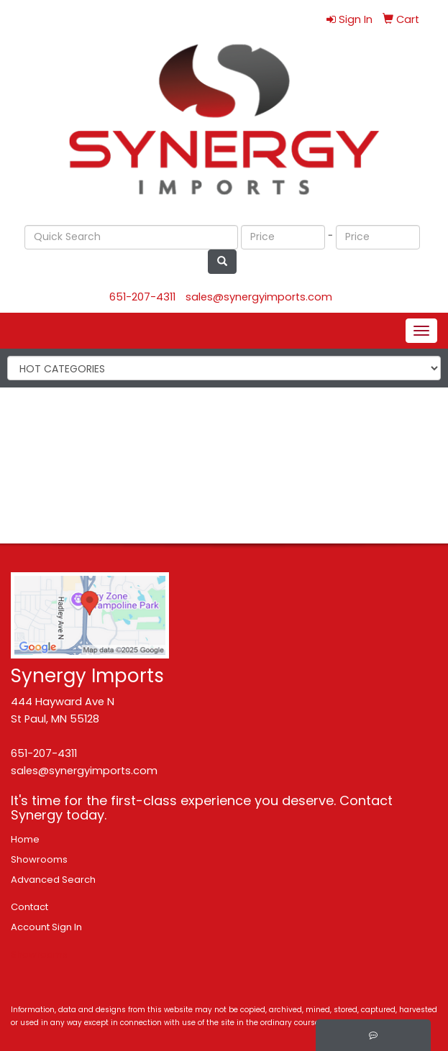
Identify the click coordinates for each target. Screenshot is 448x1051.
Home (25, 839)
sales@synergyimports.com (259, 297)
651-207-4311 (142, 297)
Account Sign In (46, 927)
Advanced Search (53, 879)
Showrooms (39, 859)
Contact (29, 907)
